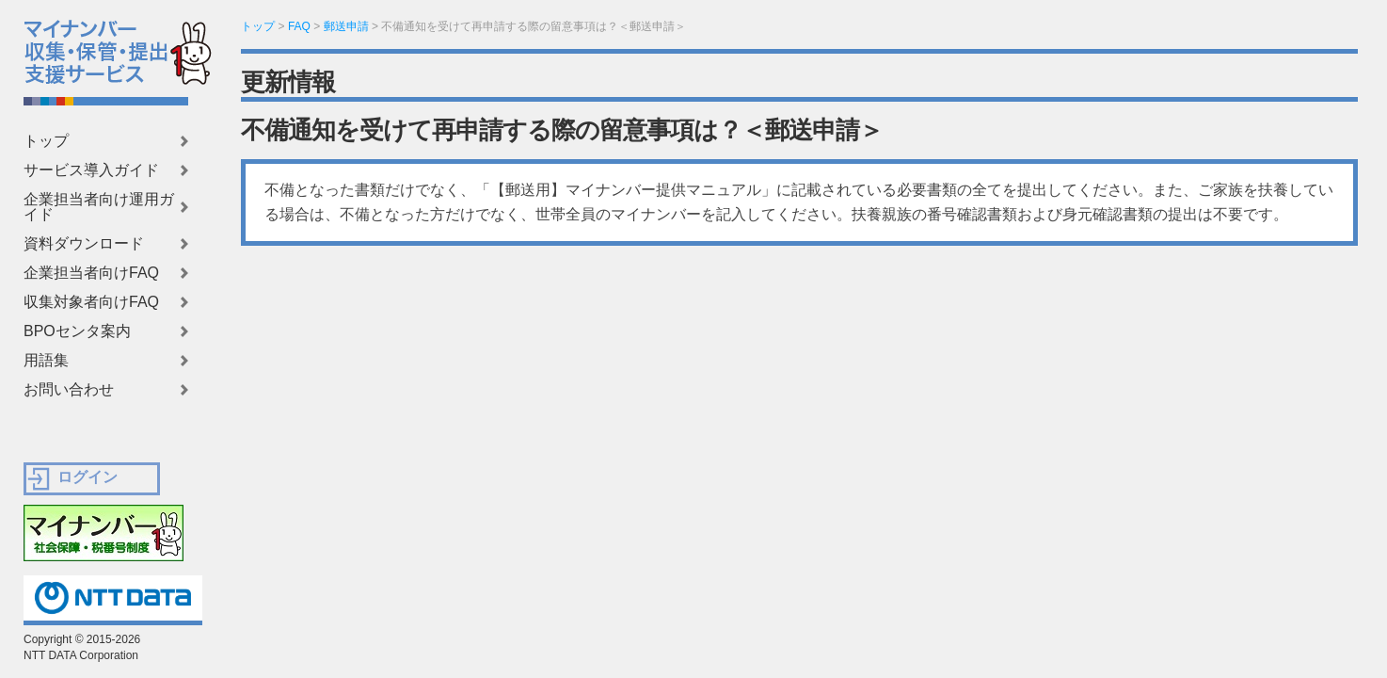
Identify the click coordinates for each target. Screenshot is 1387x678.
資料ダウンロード (84, 243)
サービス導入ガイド (91, 170)
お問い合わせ (69, 389)
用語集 (46, 360)
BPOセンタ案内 (77, 331)
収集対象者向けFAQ (91, 302)
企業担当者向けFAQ (91, 273)
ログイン (87, 477)
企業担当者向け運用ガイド (99, 207)
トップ (46, 141)
